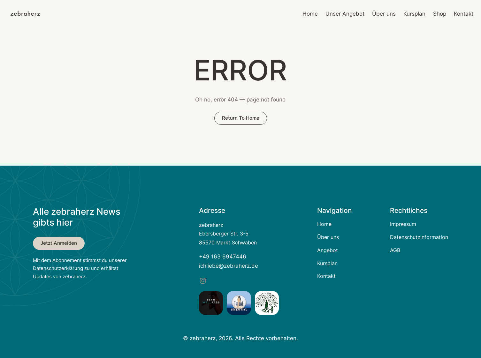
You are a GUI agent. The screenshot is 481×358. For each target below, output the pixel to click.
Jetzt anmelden (59, 243)
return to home (240, 118)
